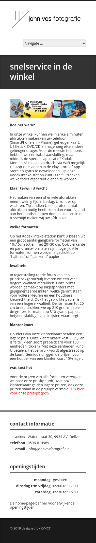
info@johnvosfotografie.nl (49, 448)
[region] (48, 108)
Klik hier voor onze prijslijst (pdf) (47, 391)
